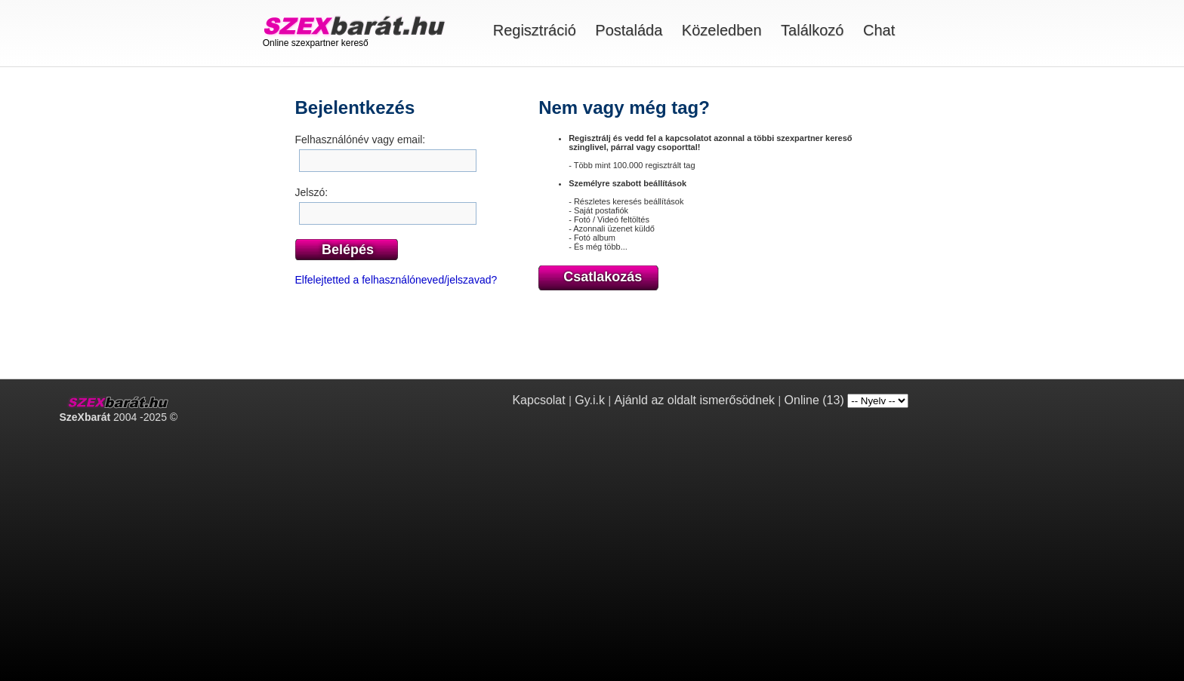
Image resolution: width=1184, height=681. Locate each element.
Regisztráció (534, 30)
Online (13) (814, 400)
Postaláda (628, 30)
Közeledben (722, 30)
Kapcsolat (538, 400)
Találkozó (812, 30)
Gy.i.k (590, 400)
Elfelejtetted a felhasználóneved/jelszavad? (396, 280)
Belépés (348, 249)
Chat (879, 30)
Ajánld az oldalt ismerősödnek (694, 400)
